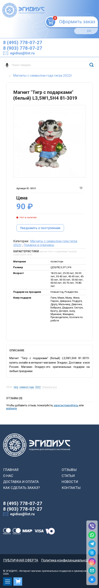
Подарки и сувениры (39, 245)
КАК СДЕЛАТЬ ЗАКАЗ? (21, 488)
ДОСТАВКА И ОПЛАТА (21, 482)
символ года (26, 387)
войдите (11, 408)
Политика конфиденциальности (66, 560)
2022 (38, 387)
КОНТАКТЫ (71, 488)
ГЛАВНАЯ (10, 470)
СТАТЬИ (68, 476)
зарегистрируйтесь (66, 405)
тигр (16, 387)
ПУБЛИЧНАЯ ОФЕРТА (20, 560)
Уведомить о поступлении (40, 228)
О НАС (8, 476)
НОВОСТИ (70, 482)
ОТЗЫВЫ (69, 470)
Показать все (49, 387)
